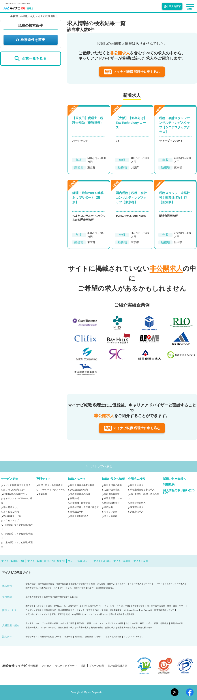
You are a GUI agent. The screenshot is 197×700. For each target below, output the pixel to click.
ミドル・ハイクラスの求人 (129, 584)
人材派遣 (30, 623)
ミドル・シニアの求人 (174, 584)
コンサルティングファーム (51, 489)
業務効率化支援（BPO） (51, 637)
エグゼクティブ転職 (114, 623)
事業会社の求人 (138, 503)
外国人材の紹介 (145, 628)
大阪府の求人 (136, 511)
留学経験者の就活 (46, 584)
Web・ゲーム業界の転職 (47, 623)
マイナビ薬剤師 (121, 561)
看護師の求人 (32, 628)
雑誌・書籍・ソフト (176, 606)
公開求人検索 (136, 478)
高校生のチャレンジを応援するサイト (85, 606)
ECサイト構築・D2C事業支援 (108, 610)
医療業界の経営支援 (126, 628)
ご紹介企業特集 (112, 489)
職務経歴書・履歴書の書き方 (84, 507)
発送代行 (68, 637)
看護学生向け (62, 584)
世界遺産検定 (50, 610)
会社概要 (33, 666)
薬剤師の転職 (177, 623)
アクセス (46, 666)
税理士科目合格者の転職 (82, 485)
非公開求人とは (11, 507)
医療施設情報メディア (164, 610)
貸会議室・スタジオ (94, 637)
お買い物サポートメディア (37, 614)
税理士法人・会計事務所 (50, 485)
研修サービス (32, 637)
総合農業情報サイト (67, 610)
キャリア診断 (110, 511)
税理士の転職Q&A (79, 516)
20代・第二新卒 (67, 623)
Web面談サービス (12, 516)
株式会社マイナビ (14, 665)
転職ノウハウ (76, 478)
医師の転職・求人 (66, 628)
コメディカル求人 (48, 628)
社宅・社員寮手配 (113, 637)
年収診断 (108, 507)
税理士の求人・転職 (149, 623)
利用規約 (168, 484)
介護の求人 (110, 628)
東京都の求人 (136, 507)
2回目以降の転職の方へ (15, 494)
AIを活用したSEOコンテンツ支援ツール (90, 614)
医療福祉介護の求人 (105, 588)
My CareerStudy (131, 610)
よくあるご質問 (11, 511)
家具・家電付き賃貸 (61, 614)
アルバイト (149, 584)
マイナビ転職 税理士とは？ (16, 485)
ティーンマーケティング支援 (117, 606)
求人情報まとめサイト (35, 606)
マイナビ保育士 (141, 561)
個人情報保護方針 (117, 666)
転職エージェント (95, 623)
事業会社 (42, 494)
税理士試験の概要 (113, 485)
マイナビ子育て (85, 610)
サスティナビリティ (66, 666)
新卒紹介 (81, 623)
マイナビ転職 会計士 (79, 561)
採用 (83, 666)
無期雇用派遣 (97, 628)
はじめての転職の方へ (14, 489)
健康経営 (79, 637)
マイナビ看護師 (102, 561)
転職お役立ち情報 (113, 478)
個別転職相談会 (112, 503)
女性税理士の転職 (79, 489)
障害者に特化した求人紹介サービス (41, 588)
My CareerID (146, 610)
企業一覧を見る (30, 58)
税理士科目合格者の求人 (142, 489)
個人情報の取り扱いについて (179, 492)
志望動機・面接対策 (80, 503)
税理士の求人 (136, 485)
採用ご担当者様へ (174, 478)
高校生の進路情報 (33, 597)
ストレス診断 (110, 516)
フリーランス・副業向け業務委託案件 (77, 588)
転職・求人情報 (98, 584)
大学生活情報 (138, 606)
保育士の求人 (82, 628)
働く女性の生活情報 (156, 606)
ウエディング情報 (33, 610)
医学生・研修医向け (79, 584)
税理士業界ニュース (114, 498)
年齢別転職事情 (112, 494)
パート (159, 584)
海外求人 (111, 584)
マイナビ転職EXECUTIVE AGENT (46, 561)
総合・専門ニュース (57, 606)
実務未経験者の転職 (80, 494)
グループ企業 (96, 666)
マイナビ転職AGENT (12, 561)
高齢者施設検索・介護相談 (122, 614)
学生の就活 (31, 584)
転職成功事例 (76, 511)
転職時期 (74, 498)
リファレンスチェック (134, 637)
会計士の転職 (132, 623)
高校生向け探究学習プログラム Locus (61, 597)
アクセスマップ (11, 520)
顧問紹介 (164, 623)
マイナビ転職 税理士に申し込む (132, 71)
